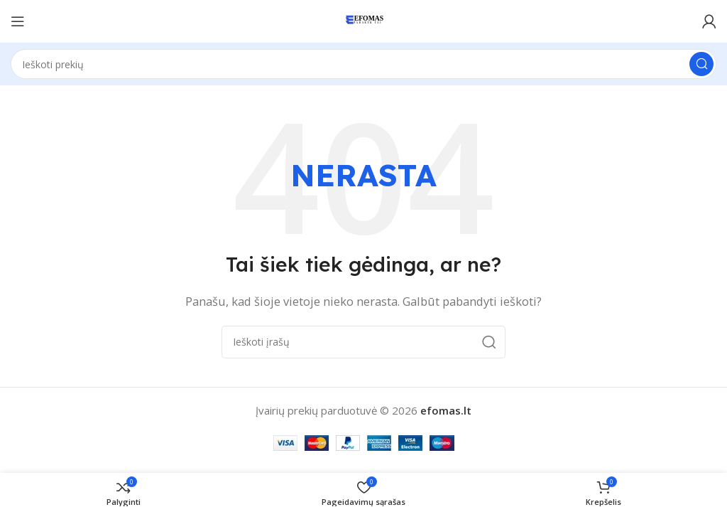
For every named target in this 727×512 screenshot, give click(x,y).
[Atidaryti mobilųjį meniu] (18, 21)
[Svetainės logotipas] (363, 20)
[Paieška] (363, 64)
